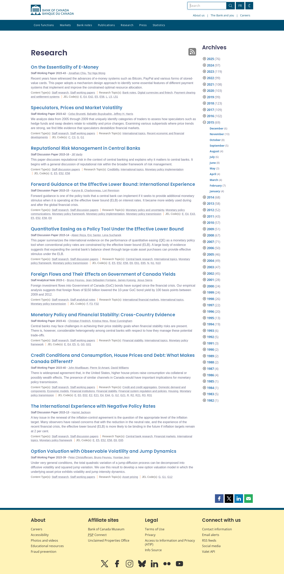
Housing (173, 391)
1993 (210, 331)
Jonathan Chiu (77, 73)
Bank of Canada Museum (106, 529)
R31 (149, 395)
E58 (101, 96)
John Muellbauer (78, 367)
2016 (210, 116)
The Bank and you (222, 15)
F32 (96, 303)
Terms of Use (154, 529)
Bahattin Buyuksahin (99, 113)
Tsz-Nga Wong (96, 73)
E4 (85, 96)
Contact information (217, 529)
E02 (85, 395)
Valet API (208, 551)
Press (143, 25)
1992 (210, 337)
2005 (210, 254)
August (214, 151)
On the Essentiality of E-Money (65, 67)
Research (127, 25)
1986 (210, 375)
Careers (245, 15)
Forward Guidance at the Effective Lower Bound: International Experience (113, 184)
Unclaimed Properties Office (108, 540)
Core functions (44, 25)
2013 (210, 203)
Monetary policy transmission (144, 213)
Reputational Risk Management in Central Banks (85, 148)
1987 (210, 369)
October (215, 140)
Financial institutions (82, 391)
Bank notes (84, 25)
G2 (117, 395)
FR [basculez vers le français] (240, 6)
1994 (210, 324)
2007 (210, 242)
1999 (210, 292)
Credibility (113, 169)
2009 (210, 229)
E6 (50, 218)
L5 (110, 96)
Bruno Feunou (75, 280)
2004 (210, 261)
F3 (91, 303)
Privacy (150, 535)
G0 (82, 344)
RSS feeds (209, 540)
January (215, 191)
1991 (210, 343)
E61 (136, 263)
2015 (210, 122)
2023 (210, 71)
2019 (210, 97)
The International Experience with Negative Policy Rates (93, 406)
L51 (116, 96)
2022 (210, 78)
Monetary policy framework (68, 213)
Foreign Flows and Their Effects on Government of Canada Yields (103, 274)
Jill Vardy (77, 154)
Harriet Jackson (81, 412)
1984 (210, 388)
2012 (210, 210)
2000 (210, 286)
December (216, 128)
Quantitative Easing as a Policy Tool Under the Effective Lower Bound (107, 229)
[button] (219, 498)
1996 (210, 311)
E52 (61, 173)
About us (199, 15)
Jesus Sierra (144, 280)
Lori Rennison (110, 190)
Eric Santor (94, 235)
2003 (210, 267)
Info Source (153, 550)
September (217, 145)
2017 (210, 110)
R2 (132, 395)
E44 (107, 395)
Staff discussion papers (66, 169)
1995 (210, 318)
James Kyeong (127, 280)
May (212, 168)
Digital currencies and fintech (155, 92)
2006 (210, 248)
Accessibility (40, 535)
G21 (122, 395)
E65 (143, 263)
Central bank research (139, 259)
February (216, 185)
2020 (210, 91)
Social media (211, 546)
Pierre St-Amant (99, 367)
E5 (96, 96)
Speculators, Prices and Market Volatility (76, 108)
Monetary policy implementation (164, 169)
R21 (138, 395)
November (217, 134)
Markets (65, 25)
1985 (210, 381)
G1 (82, 137)
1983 (210, 394)
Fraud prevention (43, 551)
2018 (210, 103)
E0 (79, 395)
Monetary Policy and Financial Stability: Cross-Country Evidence (103, 315)
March (214, 180)
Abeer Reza (78, 235)
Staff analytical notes (82, 299)
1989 (210, 356)
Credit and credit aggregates (139, 387)
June (213, 163)
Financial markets (165, 436)
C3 (73, 137)
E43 (192, 213)
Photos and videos (44, 540)
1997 (210, 305)
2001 (210, 280)
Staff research (60, 92)
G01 (88, 344)
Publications (106, 25)
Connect (97, 535)
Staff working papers (82, 92)
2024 (210, 65)
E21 (96, 395)
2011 (210, 216)
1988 (210, 362)
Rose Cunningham (121, 320)
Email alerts (210, 535)
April (213, 174)
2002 (210, 273)
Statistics (159, 25)
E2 (90, 395)
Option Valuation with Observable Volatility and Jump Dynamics (103, 451)
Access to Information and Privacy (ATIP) (170, 542)
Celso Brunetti (77, 113)
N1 (152, 263)
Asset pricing (130, 476)
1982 (210, 400)
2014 (210, 197)
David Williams (120, 367)
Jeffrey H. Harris (123, 113)
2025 (210, 59)
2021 (210, 84)
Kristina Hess (100, 320)
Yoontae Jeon (121, 457)
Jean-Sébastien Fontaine (101, 280)
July (212, 157)
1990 (210, 349)
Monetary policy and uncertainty (145, 210)
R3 (144, 395)
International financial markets (141, 299)
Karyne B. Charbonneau (86, 190)
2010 (210, 223)
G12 (169, 476)
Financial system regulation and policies (143, 391)
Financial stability (132, 340)
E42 (90, 96)
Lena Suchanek (111, 235)
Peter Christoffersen (80, 457)
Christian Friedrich (79, 320)
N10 (158, 263)
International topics (134, 133)
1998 (210, 299)
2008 (210, 235)
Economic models (58, 391)
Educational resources (47, 546)
